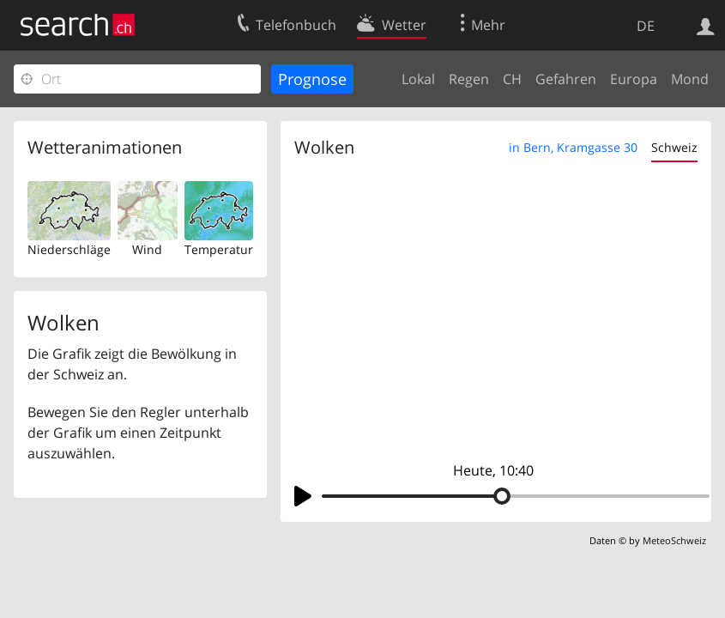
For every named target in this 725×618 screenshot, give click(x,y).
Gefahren (565, 79)
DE (646, 25)
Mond (690, 79)
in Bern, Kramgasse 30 (573, 147)
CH (512, 79)
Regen (469, 79)
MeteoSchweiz (674, 540)
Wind (147, 249)
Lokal (418, 79)
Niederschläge (69, 249)
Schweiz (674, 147)
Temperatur (218, 249)
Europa (633, 79)
